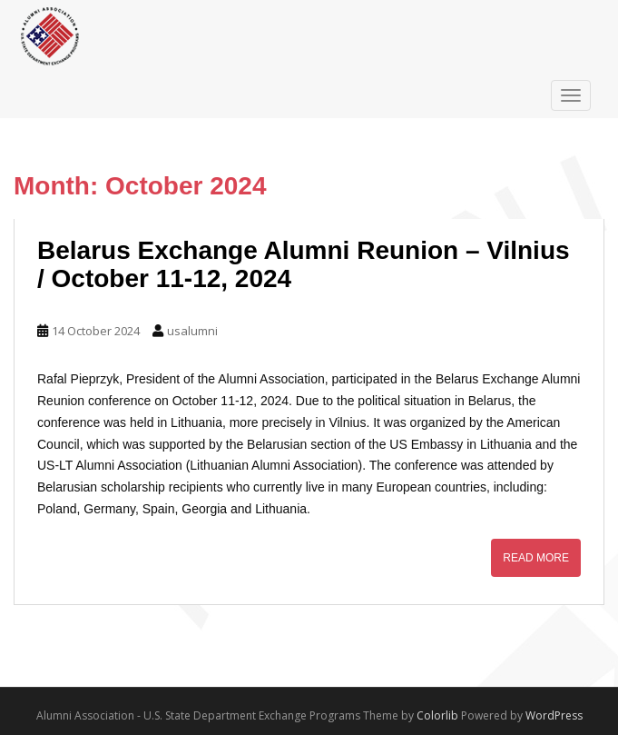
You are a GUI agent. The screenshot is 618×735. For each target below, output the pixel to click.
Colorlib (437, 715)
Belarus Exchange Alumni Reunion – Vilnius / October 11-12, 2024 (303, 264)
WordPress (554, 715)
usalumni (192, 331)
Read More (536, 557)
